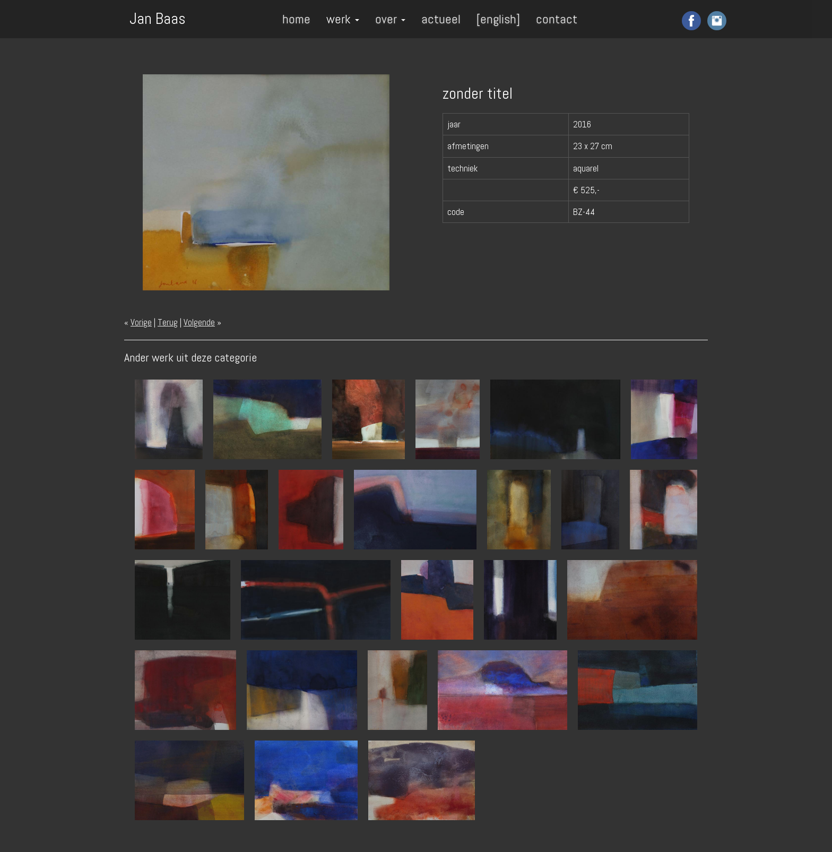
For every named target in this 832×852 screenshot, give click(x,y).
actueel (441, 19)
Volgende (199, 322)
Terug (168, 322)
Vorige (141, 322)
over (390, 19)
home (296, 19)
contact (556, 19)
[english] (498, 19)
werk (342, 19)
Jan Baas (157, 17)
